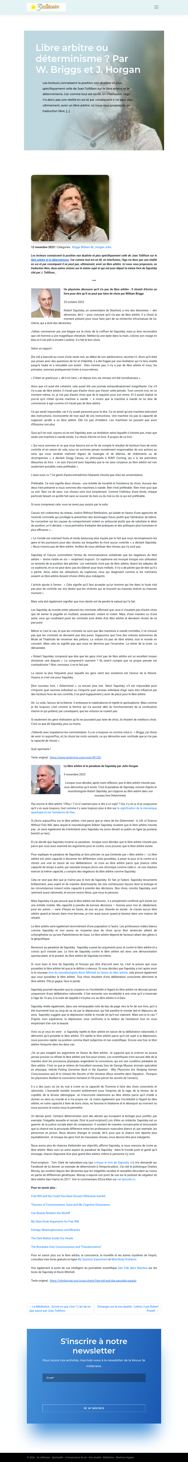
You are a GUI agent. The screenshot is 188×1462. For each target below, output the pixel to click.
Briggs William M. (83, 247)
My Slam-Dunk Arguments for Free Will (55, 1221)
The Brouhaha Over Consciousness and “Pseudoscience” (66, 1247)
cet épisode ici (126, 1179)
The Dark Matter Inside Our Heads (52, 1238)
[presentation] (72, 1393)
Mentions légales (125, 1457)
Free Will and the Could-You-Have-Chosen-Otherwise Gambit (68, 1196)
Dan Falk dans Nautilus (132, 1268)
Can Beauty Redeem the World (50, 1213)
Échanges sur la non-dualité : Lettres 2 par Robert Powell (128, 1309)
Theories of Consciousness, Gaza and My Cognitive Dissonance (70, 1204)
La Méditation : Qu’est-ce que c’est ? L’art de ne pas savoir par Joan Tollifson (60, 1309)
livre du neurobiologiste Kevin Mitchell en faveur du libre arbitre (87, 972)
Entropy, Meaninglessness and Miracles (55, 1230)
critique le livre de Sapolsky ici (113, 1162)
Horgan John (103, 247)
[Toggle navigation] (156, 7)
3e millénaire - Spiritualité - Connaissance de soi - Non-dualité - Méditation (75, 1457)
